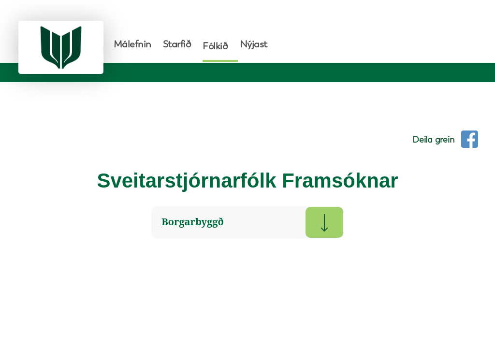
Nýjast (253, 44)
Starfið (177, 44)
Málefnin (132, 44)
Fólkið (215, 46)
